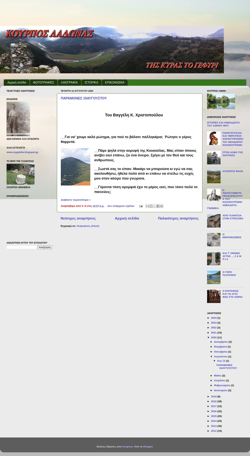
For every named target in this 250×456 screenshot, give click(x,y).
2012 (214, 430)
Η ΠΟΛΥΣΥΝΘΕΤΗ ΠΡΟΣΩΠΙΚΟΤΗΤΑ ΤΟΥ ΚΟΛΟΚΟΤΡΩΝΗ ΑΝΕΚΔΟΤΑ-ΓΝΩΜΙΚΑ (225, 199)
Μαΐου (218, 375)
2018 (214, 401)
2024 (214, 317)
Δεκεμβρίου (221, 341)
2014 (214, 421)
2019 (214, 396)
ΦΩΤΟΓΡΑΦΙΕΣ (43, 82)
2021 (214, 332)
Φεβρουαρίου (222, 385)
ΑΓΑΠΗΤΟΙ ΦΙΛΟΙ (232, 171)
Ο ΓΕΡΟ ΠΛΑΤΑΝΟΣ (229, 273)
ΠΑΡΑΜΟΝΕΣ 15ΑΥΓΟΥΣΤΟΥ (84, 98)
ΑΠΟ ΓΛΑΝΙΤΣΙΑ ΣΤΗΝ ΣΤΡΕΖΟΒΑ (232, 217)
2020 (214, 337)
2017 (214, 406)
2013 (214, 426)
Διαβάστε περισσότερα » (75, 199)
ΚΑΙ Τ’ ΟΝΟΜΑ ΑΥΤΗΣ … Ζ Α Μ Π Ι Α (231, 256)
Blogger (148, 446)
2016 (214, 411)
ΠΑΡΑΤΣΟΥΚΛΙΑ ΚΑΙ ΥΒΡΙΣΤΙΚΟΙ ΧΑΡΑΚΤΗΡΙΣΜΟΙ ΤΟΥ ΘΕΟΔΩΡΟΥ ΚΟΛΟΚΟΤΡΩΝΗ (232, 139)
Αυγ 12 (221, 360)
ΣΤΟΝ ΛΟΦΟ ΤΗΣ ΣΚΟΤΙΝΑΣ (232, 154)
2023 (214, 322)
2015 (214, 416)
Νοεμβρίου (221, 346)
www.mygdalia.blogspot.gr (22, 152)
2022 (214, 327)
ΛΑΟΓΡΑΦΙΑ (69, 82)
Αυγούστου (221, 356)
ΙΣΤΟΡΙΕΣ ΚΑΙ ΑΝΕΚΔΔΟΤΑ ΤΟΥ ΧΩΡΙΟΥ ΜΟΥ (223, 124)
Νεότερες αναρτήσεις (78, 218)
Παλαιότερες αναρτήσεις (178, 218)
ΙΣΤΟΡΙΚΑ (91, 82)
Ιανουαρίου (221, 390)
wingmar (127, 446)
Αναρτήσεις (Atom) (88, 226)
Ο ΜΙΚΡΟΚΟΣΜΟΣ (231, 236)
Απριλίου (220, 380)
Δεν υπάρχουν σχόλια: (121, 206)
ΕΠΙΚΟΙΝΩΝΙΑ (114, 82)
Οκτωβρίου (221, 351)
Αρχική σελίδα (16, 82)
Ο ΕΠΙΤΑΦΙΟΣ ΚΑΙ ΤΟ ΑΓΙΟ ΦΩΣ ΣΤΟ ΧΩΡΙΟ (232, 294)
